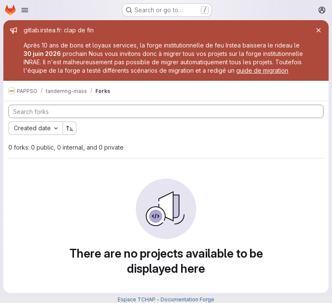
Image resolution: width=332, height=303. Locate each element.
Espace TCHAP (136, 299)
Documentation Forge (187, 299)
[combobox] (35, 128)
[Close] (319, 30)
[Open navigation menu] (25, 10)
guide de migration (262, 70)
